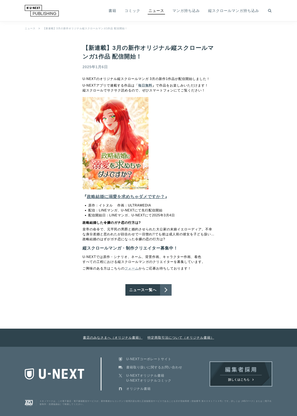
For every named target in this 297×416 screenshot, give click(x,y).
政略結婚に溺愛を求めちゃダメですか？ (126, 196)
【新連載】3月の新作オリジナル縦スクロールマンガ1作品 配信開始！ (85, 28)
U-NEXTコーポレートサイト (148, 359)
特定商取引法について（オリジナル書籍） (180, 337)
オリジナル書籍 (138, 388)
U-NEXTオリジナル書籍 (145, 375)
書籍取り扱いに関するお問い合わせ (154, 367)
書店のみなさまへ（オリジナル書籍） (113, 337)
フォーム (132, 268)
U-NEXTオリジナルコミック (148, 380)
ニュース (30, 28)
